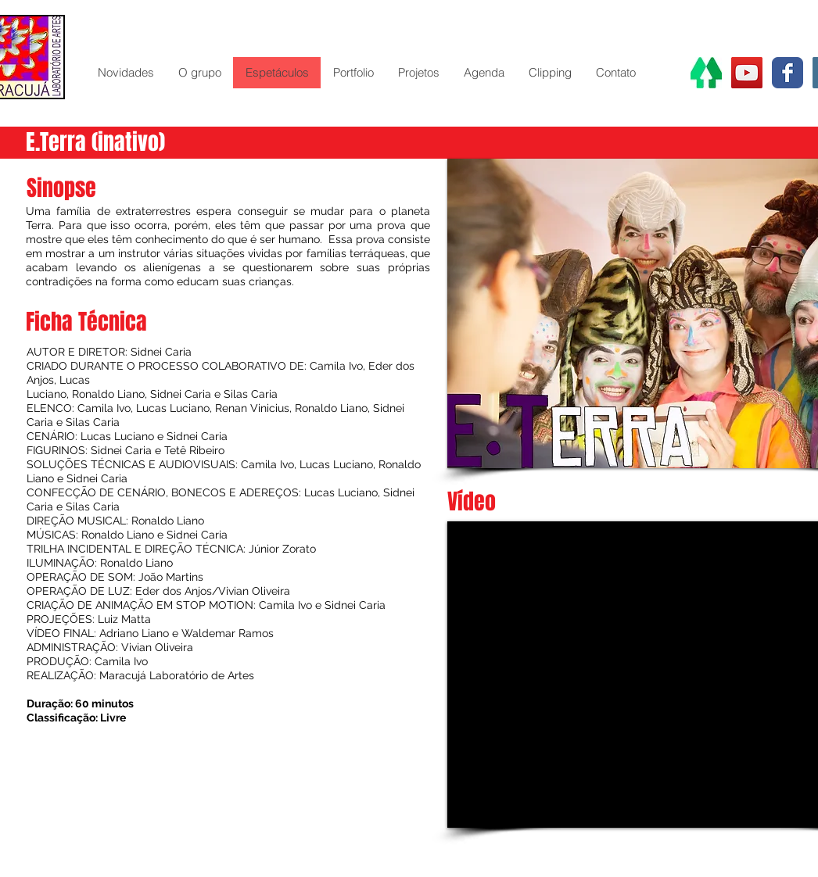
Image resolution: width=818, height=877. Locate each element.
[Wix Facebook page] (787, 72)
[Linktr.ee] (706, 72)
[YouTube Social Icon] (746, 72)
